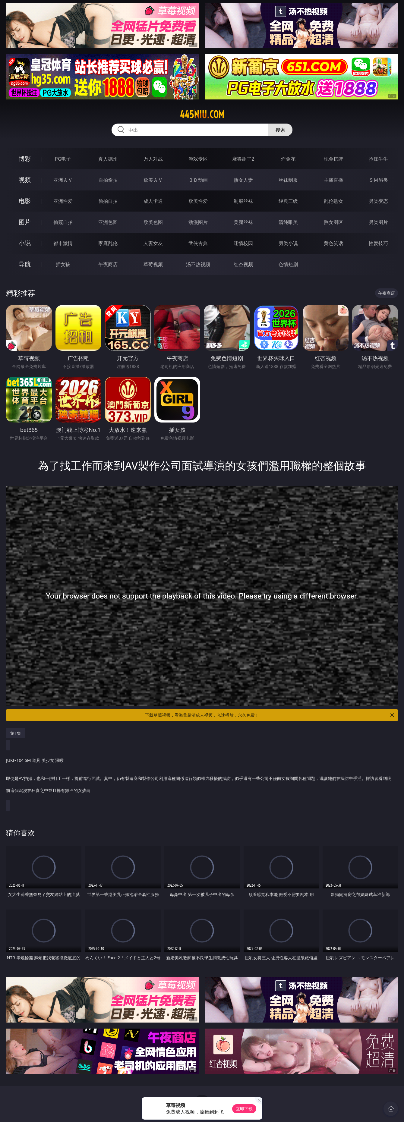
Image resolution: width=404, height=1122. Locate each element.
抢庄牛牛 (378, 159)
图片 (25, 222)
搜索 (280, 130)
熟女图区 (333, 222)
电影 (25, 201)
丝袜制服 (288, 180)
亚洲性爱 (63, 201)
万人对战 (153, 159)
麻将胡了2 (243, 159)
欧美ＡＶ (153, 180)
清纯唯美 (288, 222)
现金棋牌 (333, 159)
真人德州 (108, 159)
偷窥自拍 (63, 222)
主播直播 (333, 180)
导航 (25, 264)
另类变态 (378, 201)
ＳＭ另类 (378, 180)
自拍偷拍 (108, 180)
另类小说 (288, 243)
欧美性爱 (198, 201)
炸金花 (288, 159)
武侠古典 (198, 243)
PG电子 (63, 159)
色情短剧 (288, 264)
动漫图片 (198, 222)
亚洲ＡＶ (63, 180)
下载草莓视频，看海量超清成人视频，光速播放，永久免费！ (270, 715)
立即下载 (244, 1108)
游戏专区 (198, 159)
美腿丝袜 (243, 222)
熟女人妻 (243, 180)
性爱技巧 (378, 243)
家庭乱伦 (108, 243)
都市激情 (63, 243)
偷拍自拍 (108, 201)
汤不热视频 (198, 264)
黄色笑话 (333, 243)
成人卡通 (153, 201)
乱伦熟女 (333, 201)
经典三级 (288, 201)
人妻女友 (153, 243)
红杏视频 (243, 264)
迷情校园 (243, 243)
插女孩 (63, 264)
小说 (25, 243)
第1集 (15, 733)
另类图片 (378, 222)
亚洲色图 (108, 222)
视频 (25, 180)
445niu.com (202, 114)
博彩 (25, 159)
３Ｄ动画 (198, 180)
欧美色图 (153, 222)
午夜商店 (108, 264)
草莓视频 (153, 264)
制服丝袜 (243, 201)
